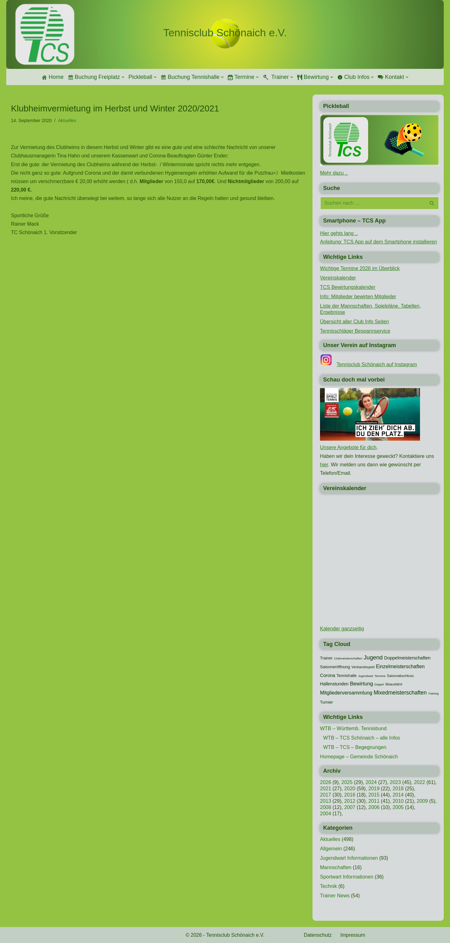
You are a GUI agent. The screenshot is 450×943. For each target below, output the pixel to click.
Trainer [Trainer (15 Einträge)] (326, 658)
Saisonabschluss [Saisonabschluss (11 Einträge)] (400, 676)
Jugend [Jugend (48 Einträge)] (372, 657)
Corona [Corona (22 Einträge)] (327, 675)
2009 (422, 801)
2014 (398, 794)
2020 (349, 788)
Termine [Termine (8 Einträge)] (379, 676)
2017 (325, 794)
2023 (395, 782)
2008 (325, 807)
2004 (325, 813)
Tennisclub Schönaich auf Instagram (377, 364)
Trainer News (335, 895)
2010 (398, 801)
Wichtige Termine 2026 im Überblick (360, 268)
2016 (349, 794)
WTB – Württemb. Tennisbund (353, 728)
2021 (325, 788)
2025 (346, 782)
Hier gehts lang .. (339, 233)
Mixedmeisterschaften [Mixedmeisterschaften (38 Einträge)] (400, 692)
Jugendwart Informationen (349, 858)
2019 (374, 788)
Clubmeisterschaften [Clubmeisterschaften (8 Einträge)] (348, 658)
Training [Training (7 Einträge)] (433, 693)
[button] (123, 77)
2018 (398, 788)
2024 (371, 782)
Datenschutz (318, 935)
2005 (398, 807)
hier (324, 464)
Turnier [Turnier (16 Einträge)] (326, 702)
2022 (419, 782)
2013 (325, 801)
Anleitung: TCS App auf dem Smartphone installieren (378, 241)
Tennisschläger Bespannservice (355, 331)
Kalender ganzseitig (342, 628)
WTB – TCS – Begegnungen (355, 747)
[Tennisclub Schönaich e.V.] (225, 33)
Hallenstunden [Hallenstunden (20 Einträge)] (334, 683)
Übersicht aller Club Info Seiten (354, 321)
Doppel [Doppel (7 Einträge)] (379, 684)
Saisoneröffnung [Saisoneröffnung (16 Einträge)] (335, 666)
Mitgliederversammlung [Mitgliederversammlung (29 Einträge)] (346, 692)
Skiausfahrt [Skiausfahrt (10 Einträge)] (393, 684)
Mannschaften (336, 867)
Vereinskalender (338, 277)
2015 (374, 794)
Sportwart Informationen (346, 876)
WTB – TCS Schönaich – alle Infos (361, 738)
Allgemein (331, 848)
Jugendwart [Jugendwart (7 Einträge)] (365, 676)
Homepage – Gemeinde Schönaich (359, 756)
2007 (349, 807)
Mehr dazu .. (334, 173)
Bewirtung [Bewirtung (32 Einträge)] (361, 684)
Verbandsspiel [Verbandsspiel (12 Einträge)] (363, 667)
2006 (374, 807)
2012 (349, 801)
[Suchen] (372, 203)
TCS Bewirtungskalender (347, 287)
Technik (328, 886)
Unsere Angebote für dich (348, 447)
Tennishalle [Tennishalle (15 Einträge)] (347, 675)
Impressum (352, 935)
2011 (374, 801)
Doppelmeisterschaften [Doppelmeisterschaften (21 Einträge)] (407, 657)
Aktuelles (67, 120)
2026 (325, 782)
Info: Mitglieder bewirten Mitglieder (358, 296)
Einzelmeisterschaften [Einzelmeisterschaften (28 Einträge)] (400, 666)
